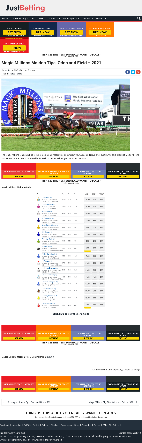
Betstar (45, 425)
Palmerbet (86, 425)
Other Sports (70, 18)
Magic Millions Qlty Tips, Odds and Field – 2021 (111, 402)
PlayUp (97, 425)
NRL (41, 18)
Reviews (86, 18)
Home (5, 18)
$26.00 (50, 356)
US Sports (53, 18)
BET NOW (14, 32)
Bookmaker (66, 425)
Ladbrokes (16, 425)
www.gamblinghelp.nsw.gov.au (14, 439)
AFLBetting (114, 425)
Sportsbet (4, 425)
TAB (105, 425)
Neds (76, 425)
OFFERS (99, 18)
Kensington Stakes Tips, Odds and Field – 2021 (29, 402)
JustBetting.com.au (9, 432)
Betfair (36, 425)
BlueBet (55, 425)
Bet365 (27, 425)
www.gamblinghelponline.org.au (47, 439)
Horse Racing (19, 18)
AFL (33, 18)
